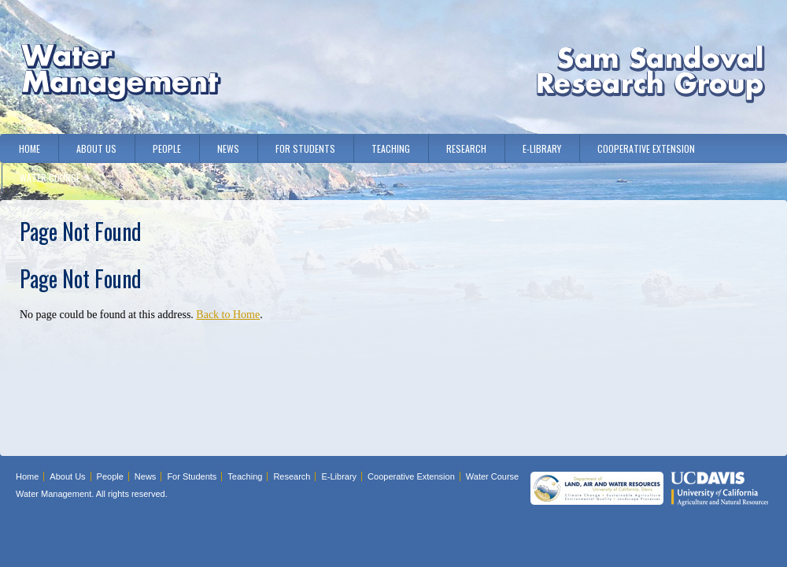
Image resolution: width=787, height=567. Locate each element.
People (167, 148)
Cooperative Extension (646, 148)
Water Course (50, 177)
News (228, 148)
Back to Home (228, 315)
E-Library (542, 148)
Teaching (390, 148)
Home (29, 148)
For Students (305, 148)
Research (466, 148)
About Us (96, 148)
